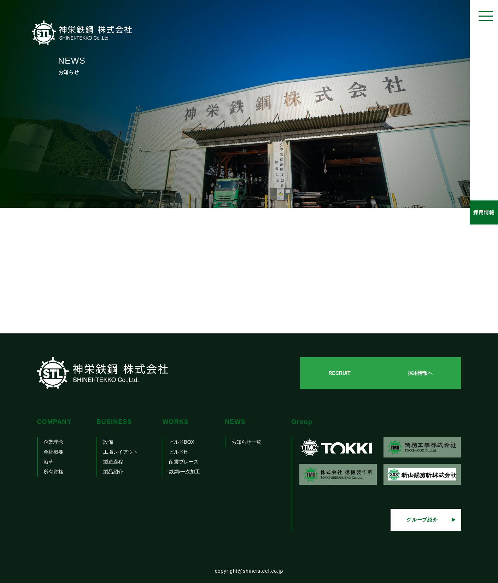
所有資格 (53, 471)
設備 (108, 442)
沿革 (48, 462)
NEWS (235, 421)
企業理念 (53, 442)
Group (302, 421)
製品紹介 (113, 471)
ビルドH (178, 452)
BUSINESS (114, 421)
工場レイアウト (120, 452)
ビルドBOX (181, 442)
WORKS (176, 421)
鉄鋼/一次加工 (184, 471)
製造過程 (113, 462)
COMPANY (54, 421)
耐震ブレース (184, 462)
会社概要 (53, 452)
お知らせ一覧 (246, 442)
